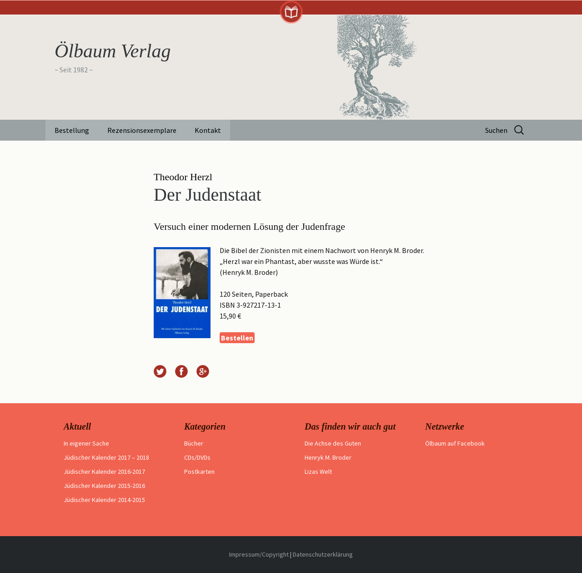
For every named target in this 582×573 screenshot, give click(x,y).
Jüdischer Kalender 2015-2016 (104, 486)
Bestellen (237, 337)
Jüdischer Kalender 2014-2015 (104, 500)
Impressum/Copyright (259, 554)
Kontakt (208, 130)
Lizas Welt (318, 471)
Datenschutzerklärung (323, 554)
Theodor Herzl (183, 177)
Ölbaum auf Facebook (455, 443)
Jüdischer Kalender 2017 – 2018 (106, 457)
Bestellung (72, 130)
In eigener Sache (86, 443)
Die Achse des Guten (333, 443)
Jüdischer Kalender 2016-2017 (104, 471)
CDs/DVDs (197, 457)
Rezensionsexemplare (141, 130)
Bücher (193, 443)
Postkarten (199, 471)
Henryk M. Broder (328, 457)
